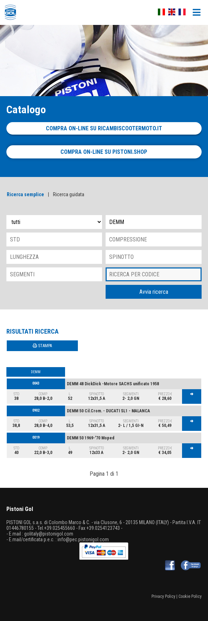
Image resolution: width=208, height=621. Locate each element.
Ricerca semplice (25, 194)
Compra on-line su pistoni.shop (103, 151)
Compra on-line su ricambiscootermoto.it (104, 128)
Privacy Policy (163, 596)
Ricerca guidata (68, 194)
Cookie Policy (190, 596)
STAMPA (42, 345)
